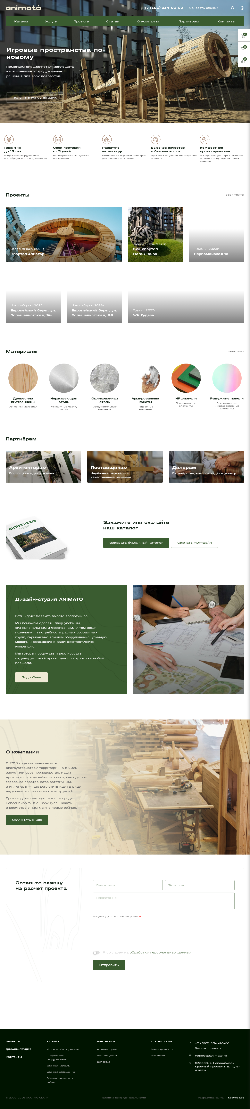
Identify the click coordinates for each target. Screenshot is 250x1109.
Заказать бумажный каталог (136, 542)
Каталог (53, 1041)
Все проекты (235, 195)
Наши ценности (162, 1049)
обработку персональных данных (160, 952)
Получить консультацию (34, 97)
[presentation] (122, 930)
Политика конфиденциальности (123, 1097)
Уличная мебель (58, 1065)
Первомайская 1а (211, 254)
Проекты (13, 1041)
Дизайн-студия (18, 1049)
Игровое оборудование (63, 1049)
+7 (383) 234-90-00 (163, 8)
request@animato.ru (211, 1055)
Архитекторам (107, 1049)
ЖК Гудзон (143, 315)
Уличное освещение (61, 1072)
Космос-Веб (236, 1097)
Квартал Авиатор (27, 254)
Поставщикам (107, 1055)
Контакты (14, 1057)
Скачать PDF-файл (194, 542)
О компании (161, 1041)
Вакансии (158, 1055)
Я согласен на (147, 952)
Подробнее (236, 351)
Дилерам (103, 1061)
